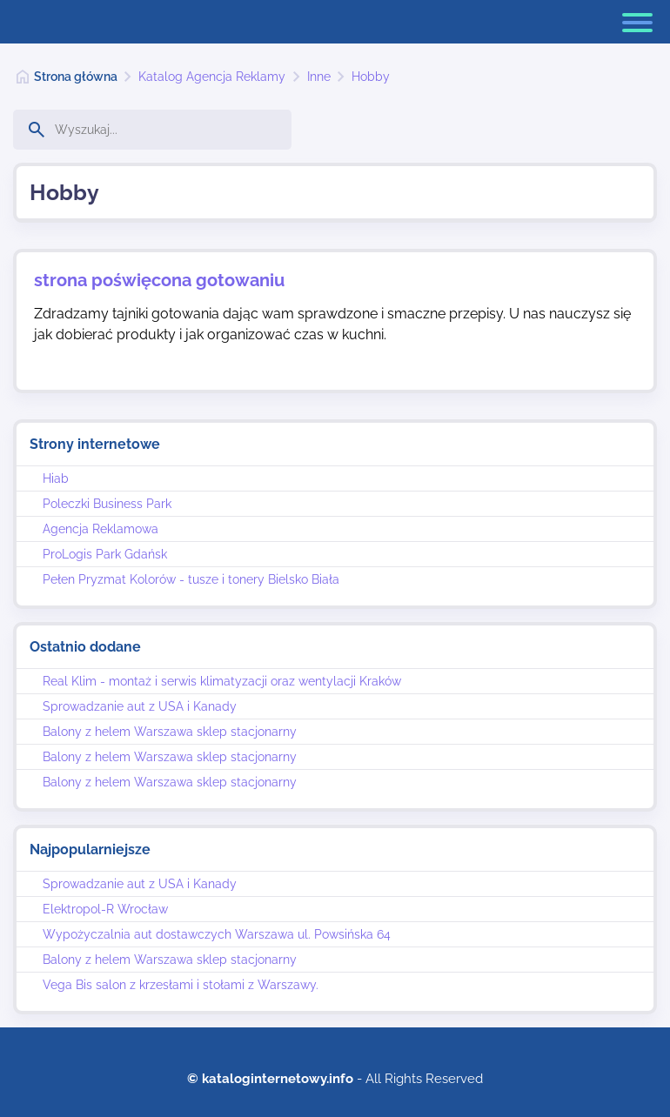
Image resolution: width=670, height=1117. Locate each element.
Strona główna (75, 77)
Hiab (56, 478)
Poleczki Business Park (107, 504)
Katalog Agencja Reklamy (211, 77)
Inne (319, 77)
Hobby (371, 77)
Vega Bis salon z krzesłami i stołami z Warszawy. (180, 985)
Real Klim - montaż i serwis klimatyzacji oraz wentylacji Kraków (222, 681)
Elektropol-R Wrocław (105, 909)
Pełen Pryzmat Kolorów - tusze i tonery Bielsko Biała (191, 579)
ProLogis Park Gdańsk (105, 554)
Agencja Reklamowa (100, 529)
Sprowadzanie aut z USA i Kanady (140, 706)
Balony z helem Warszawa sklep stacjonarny (170, 732)
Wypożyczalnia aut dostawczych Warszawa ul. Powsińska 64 (217, 934)
